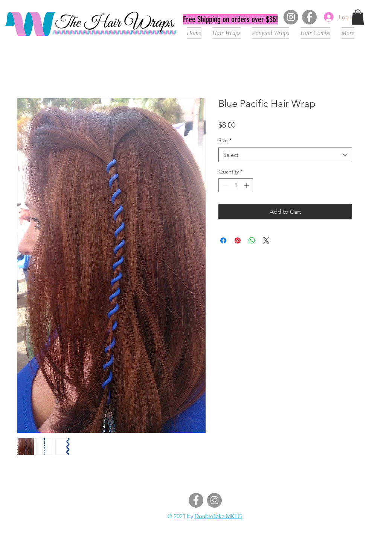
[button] (357, 17)
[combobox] (285, 155)
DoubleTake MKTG (218, 516)
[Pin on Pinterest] (237, 240)
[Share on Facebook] (223, 240)
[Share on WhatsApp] (251, 240)
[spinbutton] (235, 185)
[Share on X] (266, 240)
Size (225, 140)
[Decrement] (224, 185)
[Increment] (247, 185)
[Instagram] (291, 17)
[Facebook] (309, 17)
